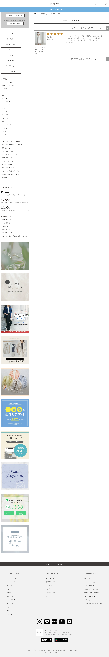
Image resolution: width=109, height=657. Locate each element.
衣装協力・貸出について (92, 589)
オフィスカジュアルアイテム (11, 171)
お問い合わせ (6, 226)
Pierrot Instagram (11, 66)
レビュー (48, 596)
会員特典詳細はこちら (15, 23)
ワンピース (5, 98)
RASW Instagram (11, 71)
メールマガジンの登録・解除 (93, 603)
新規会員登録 (19, 15)
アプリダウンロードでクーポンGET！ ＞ (54, 9)
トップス (4, 89)
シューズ (4, 111)
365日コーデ (11, 60)
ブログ (48, 589)
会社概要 (87, 578)
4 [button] (104, 28)
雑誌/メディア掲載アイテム (10, 174)
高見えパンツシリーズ (8, 167)
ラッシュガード (6, 125)
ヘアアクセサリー (7, 118)
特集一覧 (11, 55)
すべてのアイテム (7, 82)
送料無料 (4, 177)
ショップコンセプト (90, 582)
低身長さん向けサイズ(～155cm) (12, 144)
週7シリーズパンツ (8, 164)
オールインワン (6, 102)
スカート (4, 95)
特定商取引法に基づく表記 (92, 592)
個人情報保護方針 (89, 596)
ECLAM (4, 134)
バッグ (4, 108)
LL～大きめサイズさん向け (10, 154)
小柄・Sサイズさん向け (9, 151)
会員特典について (7, 229)
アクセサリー (6, 115)
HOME (36, 14)
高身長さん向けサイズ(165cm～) (12, 148)
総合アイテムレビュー (8, 233)
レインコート (6, 128)
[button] (95, 28)
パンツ (4, 92)
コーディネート (50, 592)
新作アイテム (11, 39)
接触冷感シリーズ (7, 158)
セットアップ (6, 105)
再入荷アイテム (10, 44)
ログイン (9, 15)
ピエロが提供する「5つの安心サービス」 (14, 236)
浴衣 (3, 121)
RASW (4, 131)
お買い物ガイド (6, 219)
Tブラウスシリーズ (8, 161)
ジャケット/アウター (8, 85)
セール (11, 49)
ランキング (11, 33)
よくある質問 (6, 223)
